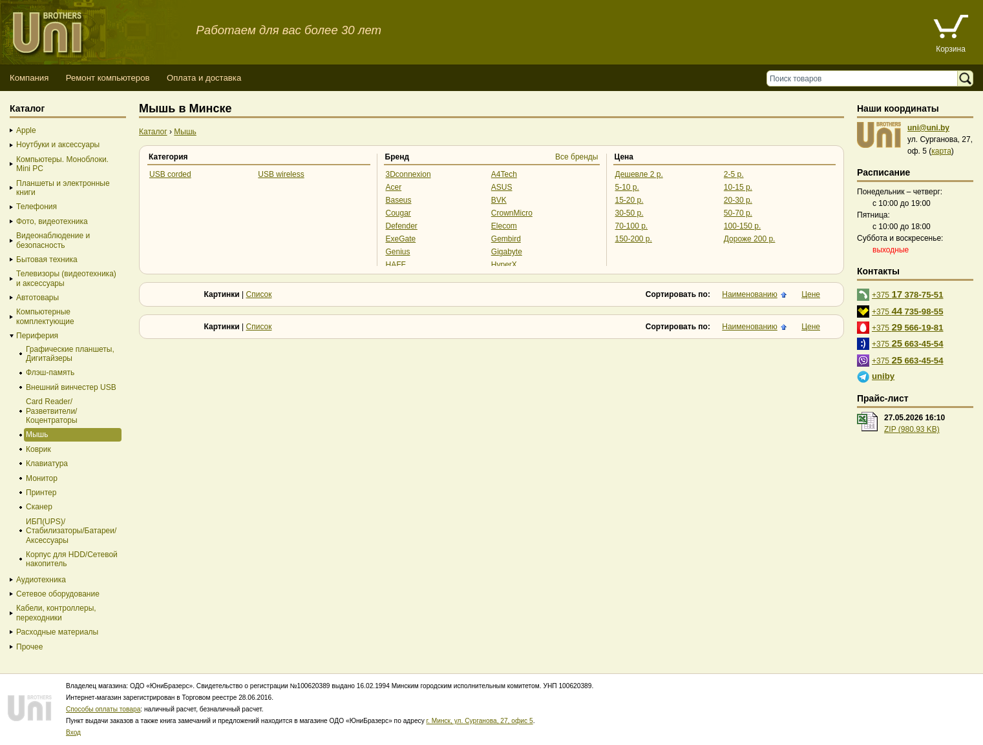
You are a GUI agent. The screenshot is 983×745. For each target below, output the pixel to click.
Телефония (36, 206)
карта (941, 151)
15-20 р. (629, 200)
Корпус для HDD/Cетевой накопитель (72, 559)
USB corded (170, 174)
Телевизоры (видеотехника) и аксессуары (66, 278)
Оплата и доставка (204, 78)
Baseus (399, 200)
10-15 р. (738, 187)
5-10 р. (627, 187)
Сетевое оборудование (58, 593)
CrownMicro (512, 213)
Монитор (42, 478)
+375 (908, 294)
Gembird (506, 238)
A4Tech (504, 174)
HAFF (396, 264)
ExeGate (401, 238)
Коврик (38, 449)
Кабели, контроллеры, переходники (56, 613)
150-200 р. (633, 238)
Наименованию (749, 294)
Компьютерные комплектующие (45, 316)
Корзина (951, 49)
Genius (398, 251)
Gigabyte (506, 251)
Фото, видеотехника (52, 221)
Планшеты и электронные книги (63, 188)
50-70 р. (738, 213)
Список (259, 294)
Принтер (41, 492)
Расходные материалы (57, 632)
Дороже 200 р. (750, 238)
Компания (29, 78)
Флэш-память (50, 372)
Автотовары (37, 297)
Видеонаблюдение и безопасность (53, 240)
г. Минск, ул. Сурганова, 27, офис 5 (480, 720)
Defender (402, 225)
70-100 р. (631, 225)
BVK (499, 200)
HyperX (504, 264)
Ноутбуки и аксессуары (58, 144)
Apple (26, 130)
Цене (810, 294)
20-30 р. (738, 200)
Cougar (398, 213)
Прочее (29, 646)
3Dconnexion (408, 174)
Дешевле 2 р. (639, 174)
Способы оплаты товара (103, 709)
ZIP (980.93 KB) (912, 429)
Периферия (37, 335)
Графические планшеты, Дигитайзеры (70, 354)
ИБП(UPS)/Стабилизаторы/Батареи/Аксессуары (71, 531)
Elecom (504, 225)
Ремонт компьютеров (108, 78)
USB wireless (281, 174)
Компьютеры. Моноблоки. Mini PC (62, 164)
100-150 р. (742, 225)
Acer (394, 187)
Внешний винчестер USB (71, 387)
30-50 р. (629, 213)
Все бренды (576, 156)
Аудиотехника (41, 579)
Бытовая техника (47, 259)
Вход (73, 732)
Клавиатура (47, 463)
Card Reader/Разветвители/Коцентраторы (52, 411)
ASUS (502, 187)
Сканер (39, 506)
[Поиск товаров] (865, 78)
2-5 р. (734, 174)
